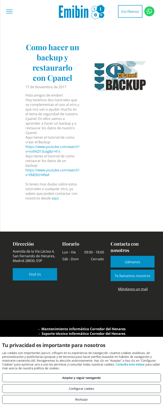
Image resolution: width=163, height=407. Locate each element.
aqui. (55, 198)
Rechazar (81, 399)
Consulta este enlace (130, 364)
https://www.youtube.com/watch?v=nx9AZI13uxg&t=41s (52, 149)
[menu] (9, 11)
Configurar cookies (81, 389)
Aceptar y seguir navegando (81, 378)
